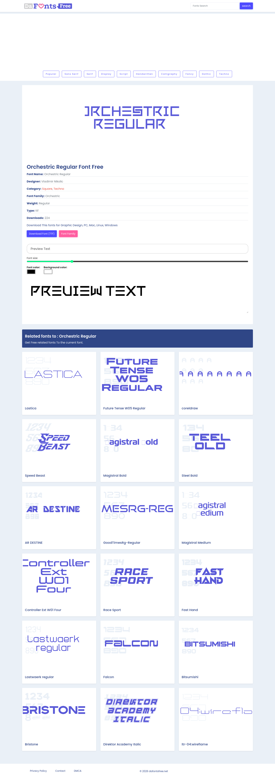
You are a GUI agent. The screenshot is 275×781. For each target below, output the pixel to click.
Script (124, 73)
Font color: (33, 267)
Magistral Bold (114, 475)
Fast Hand (190, 610)
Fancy (190, 73)
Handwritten (144, 73)
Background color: (55, 267)
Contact (60, 771)
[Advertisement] (137, 43)
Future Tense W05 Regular (124, 408)
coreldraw (190, 408)
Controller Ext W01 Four (43, 610)
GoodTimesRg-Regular (121, 542)
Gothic (206, 73)
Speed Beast (35, 475)
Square (47, 189)
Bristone (31, 744)
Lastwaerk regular (39, 677)
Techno (224, 73)
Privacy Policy (38, 771)
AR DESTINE (34, 542)
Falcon (108, 677)
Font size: (32, 258)
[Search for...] (215, 5)
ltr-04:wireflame (195, 744)
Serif (90, 73)
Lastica (30, 408)
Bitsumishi (190, 677)
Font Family (68, 233)
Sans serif (72, 73)
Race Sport (112, 610)
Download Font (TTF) (42, 233)
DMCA (77, 771)
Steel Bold (190, 475)
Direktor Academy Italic (122, 744)
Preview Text (137, 295)
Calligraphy (169, 73)
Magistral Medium (196, 542)
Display (106, 73)
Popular (51, 73)
